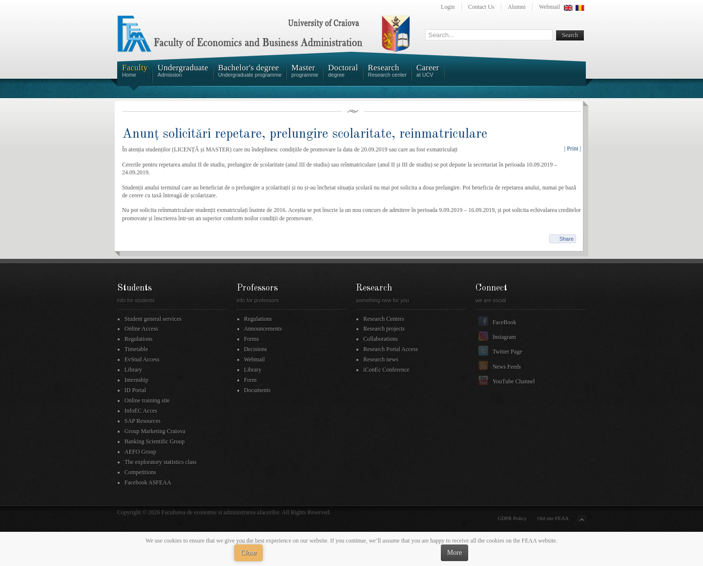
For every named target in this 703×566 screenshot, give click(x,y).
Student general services (153, 318)
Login (448, 6)
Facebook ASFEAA (147, 482)
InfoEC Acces (140, 410)
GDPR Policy (512, 518)
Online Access (141, 328)
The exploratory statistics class (160, 462)
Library (133, 369)
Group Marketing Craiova (155, 431)
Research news (380, 359)
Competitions (140, 472)
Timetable (136, 349)
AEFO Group (140, 451)
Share (566, 239)
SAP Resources (142, 421)
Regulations (138, 338)
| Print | (572, 148)
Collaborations (380, 338)
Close (248, 552)
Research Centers (383, 318)
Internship (136, 380)
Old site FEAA (553, 518)
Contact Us (481, 6)
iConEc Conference (386, 369)
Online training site (147, 400)
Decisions (255, 349)
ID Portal (135, 390)
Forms (251, 338)
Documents (257, 390)
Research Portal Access (390, 349)
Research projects (384, 328)
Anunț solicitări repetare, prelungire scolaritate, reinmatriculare (304, 134)
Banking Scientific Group (154, 441)
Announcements (263, 328)
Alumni (517, 6)
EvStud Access (142, 359)
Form (250, 380)
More (454, 552)
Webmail (549, 6)
